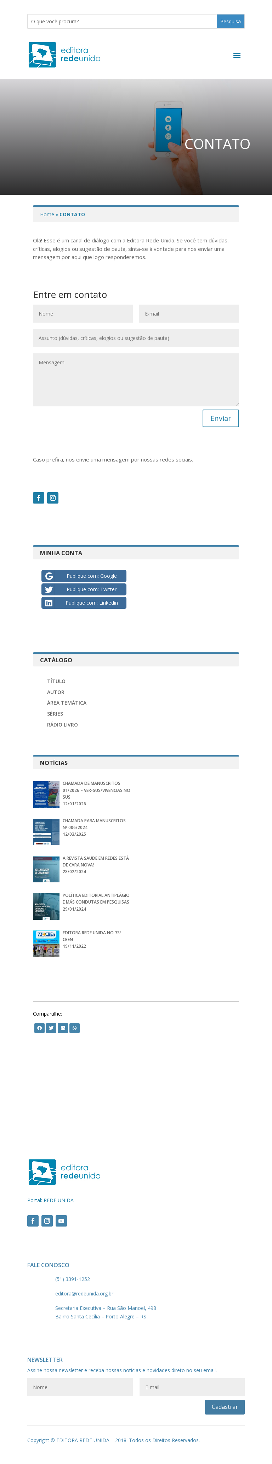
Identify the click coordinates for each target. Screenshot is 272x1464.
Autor (55, 692)
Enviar (220, 418)
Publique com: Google (80, 576)
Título (56, 681)
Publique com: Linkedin (81, 602)
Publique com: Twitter (80, 589)
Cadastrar (225, 1407)
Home (47, 214)
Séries (55, 713)
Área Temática (66, 702)
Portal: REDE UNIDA (50, 1200)
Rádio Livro (62, 724)
